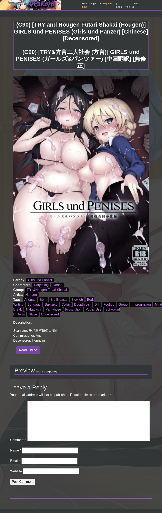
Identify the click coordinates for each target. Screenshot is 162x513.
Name (15, 450)
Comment (18, 440)
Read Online (28, 350)
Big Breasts (59, 299)
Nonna (57, 285)
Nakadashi (33, 309)
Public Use (93, 309)
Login (119, 7)
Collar (65, 304)
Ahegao (30, 299)
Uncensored (50, 314)
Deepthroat (82, 304)
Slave (33, 314)
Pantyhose (53, 309)
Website (16, 471)
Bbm (43, 299)
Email (15, 461)
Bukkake (51, 304)
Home (127, 7)
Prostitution (73, 309)
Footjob (108, 304)
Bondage (34, 304)
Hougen (31, 294)
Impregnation (141, 304)
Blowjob (77, 299)
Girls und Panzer (40, 280)
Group (123, 304)
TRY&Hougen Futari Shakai (47, 290)
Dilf (96, 304)
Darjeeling (41, 285)
